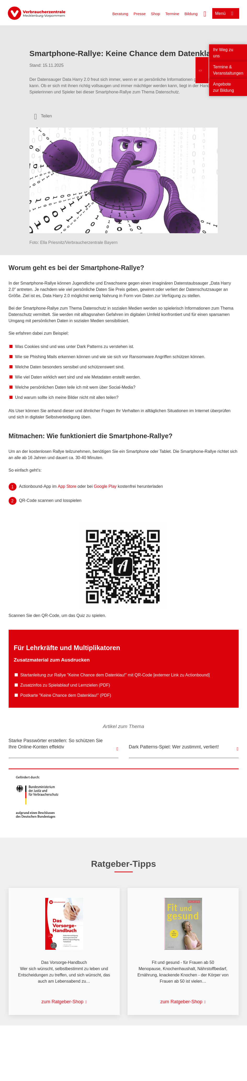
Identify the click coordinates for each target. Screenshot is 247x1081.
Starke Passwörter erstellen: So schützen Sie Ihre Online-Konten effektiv (56, 743)
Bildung (191, 13)
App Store (67, 486)
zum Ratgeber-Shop (62, 1001)
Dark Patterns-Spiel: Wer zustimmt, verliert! (174, 746)
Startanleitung (33, 675)
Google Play (105, 486)
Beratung (120, 13)
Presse (140, 13)
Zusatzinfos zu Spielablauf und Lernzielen (59, 685)
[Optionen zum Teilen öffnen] (43, 116)
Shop (155, 13)
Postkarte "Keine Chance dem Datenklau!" (60, 695)
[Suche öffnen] (205, 13)
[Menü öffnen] (225, 13)
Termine (172, 13)
